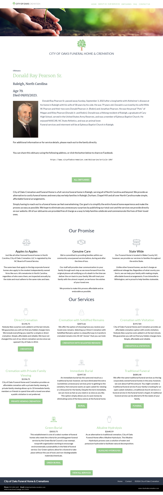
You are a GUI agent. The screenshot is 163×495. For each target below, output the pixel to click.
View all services (81, 472)
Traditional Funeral (137, 371)
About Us (102, 4)
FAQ (135, 4)
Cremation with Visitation (137, 320)
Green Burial (53, 427)
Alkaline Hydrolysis (109, 427)
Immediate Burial (81, 371)
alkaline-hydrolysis (109, 450)
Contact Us (144, 4)
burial (81, 406)
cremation (26, 349)
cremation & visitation (137, 346)
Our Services (114, 4)
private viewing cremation (25, 401)
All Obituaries (81, 180)
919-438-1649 (14, 487)
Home (94, 4)
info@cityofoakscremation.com (32, 487)
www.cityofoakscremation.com (148, 488)
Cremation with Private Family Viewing (26, 373)
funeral (137, 406)
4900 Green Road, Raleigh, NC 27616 (16, 489)
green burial (54, 462)
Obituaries (126, 4)
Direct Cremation (25, 320)
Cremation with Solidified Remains (81, 320)
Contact (128, 481)
